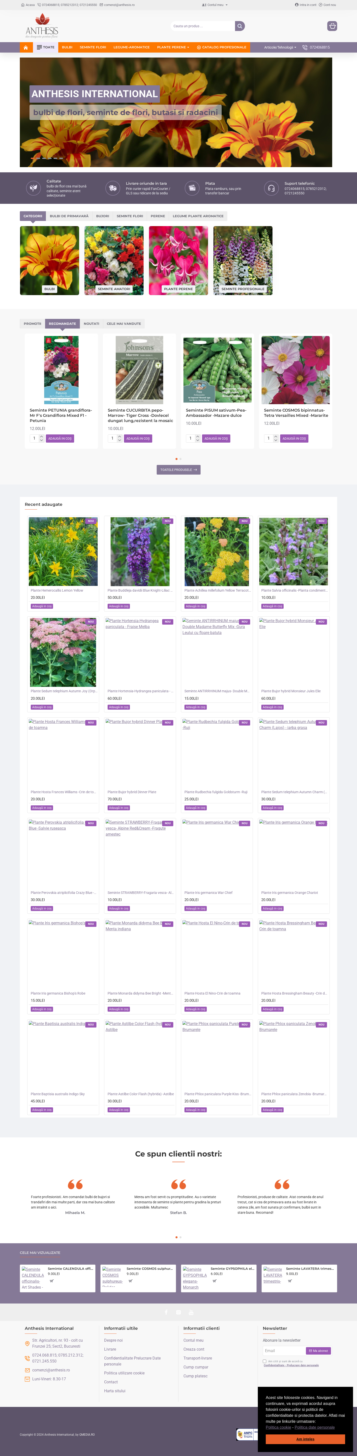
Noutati (91, 324)
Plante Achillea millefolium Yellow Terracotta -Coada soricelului (217, 590)
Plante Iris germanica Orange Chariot (289, 893)
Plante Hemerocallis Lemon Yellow (57, 590)
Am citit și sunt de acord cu (291, 1364)
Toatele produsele (176, 470)
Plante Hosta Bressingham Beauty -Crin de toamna (294, 993)
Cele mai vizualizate (40, 1253)
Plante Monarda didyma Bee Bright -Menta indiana (141, 993)
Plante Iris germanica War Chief (208, 893)
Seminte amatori (114, 289)
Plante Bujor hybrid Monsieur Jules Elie (291, 691)
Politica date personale (315, 1427)
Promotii (32, 324)
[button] (336, 1427)
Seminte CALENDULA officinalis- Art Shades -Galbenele (70, 1269)
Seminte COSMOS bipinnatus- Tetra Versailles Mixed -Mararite (296, 413)
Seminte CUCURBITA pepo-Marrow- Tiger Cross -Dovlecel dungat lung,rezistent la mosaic (140, 415)
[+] (41, 437)
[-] (41, 440)
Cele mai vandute (124, 324)
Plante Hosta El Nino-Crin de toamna (212, 993)
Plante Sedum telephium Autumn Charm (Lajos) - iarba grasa (294, 792)
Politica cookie (278, 1427)
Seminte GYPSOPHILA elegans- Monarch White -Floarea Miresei (233, 1269)
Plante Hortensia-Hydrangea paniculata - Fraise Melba (141, 691)
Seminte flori (130, 216)
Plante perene (178, 289)
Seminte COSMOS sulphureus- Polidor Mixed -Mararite (150, 1269)
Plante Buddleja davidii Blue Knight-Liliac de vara (141, 590)
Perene (158, 216)
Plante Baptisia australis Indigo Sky (58, 1094)
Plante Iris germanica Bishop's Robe (58, 993)
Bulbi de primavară (69, 216)
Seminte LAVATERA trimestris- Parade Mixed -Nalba (310, 1269)
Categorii (33, 216)
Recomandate (62, 324)
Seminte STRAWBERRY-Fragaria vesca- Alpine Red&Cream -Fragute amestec (141, 893)
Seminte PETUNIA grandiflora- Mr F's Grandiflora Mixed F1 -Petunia (61, 415)
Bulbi (49, 289)
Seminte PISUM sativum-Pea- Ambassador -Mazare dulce (216, 413)
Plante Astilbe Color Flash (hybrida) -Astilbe (141, 1094)
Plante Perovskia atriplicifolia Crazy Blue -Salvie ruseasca (64, 893)
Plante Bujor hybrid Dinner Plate (132, 792)
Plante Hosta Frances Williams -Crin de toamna (64, 792)
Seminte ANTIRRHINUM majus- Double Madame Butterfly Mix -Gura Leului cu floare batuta (217, 691)
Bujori (102, 216)
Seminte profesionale (243, 289)
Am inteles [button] (306, 1439)
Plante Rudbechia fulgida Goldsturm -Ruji (215, 792)
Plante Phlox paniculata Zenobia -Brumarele (294, 1094)
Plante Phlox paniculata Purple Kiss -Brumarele (217, 1094)
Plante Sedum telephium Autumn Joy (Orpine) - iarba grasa (64, 691)
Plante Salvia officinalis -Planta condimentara (294, 590)
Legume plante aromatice (198, 216)
